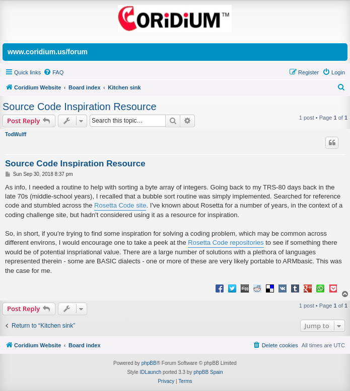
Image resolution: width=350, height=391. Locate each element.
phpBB (149, 363)
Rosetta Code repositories (225, 242)
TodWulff (15, 134)
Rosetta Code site (120, 205)
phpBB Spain (208, 372)
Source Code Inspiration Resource (80, 106)
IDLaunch (150, 372)
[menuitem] (53, 72)
